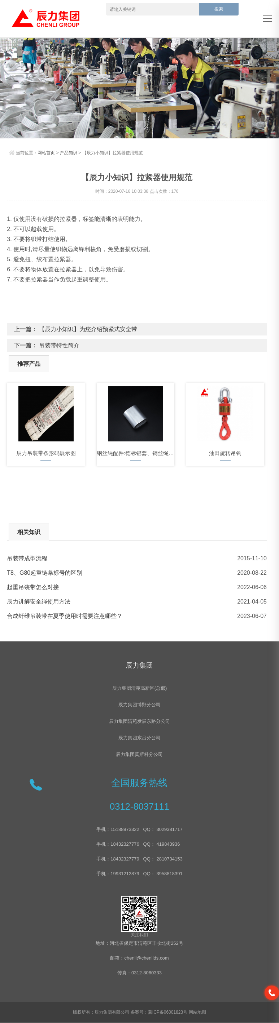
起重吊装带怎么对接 (33, 587)
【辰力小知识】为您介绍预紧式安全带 (88, 329)
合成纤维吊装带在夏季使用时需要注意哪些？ (64, 616)
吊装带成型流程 (27, 558)
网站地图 (197, 1012)
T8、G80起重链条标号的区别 (44, 573)
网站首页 (46, 152)
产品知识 (68, 152)
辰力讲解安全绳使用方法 (38, 602)
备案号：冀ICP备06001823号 (159, 1012)
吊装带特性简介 (59, 345)
